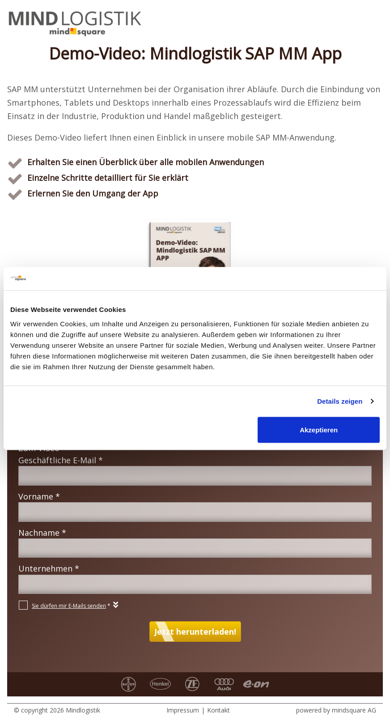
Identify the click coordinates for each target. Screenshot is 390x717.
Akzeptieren (319, 429)
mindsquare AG (354, 710)
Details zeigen (339, 401)
